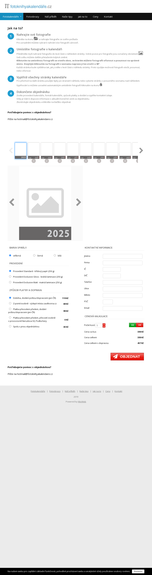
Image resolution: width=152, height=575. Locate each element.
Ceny (95, 16)
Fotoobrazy (32, 16)
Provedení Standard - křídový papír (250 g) (31, 271)
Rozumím (138, 571)
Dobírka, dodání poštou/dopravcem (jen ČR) (32, 298)
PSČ (86, 301)
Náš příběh (50, 16)
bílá (57, 255)
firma (87, 262)
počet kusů (89, 325)
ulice (86, 288)
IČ (85, 268)
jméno (87, 255)
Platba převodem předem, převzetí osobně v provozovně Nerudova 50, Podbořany (31, 319)
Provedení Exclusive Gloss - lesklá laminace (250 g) (35, 276)
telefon (88, 281)
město (87, 294)
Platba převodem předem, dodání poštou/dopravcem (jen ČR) (27, 311)
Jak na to (82, 16)
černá (38, 255)
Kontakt (108, 16)
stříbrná (15, 255)
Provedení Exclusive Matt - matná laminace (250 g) (35, 282)
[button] (104, 324)
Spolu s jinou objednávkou (24, 326)
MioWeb (82, 401)
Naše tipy (67, 16)
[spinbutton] (100, 325)
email (86, 307)
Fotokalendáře (11, 16)
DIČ (85, 275)
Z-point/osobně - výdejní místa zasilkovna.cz (33, 303)
